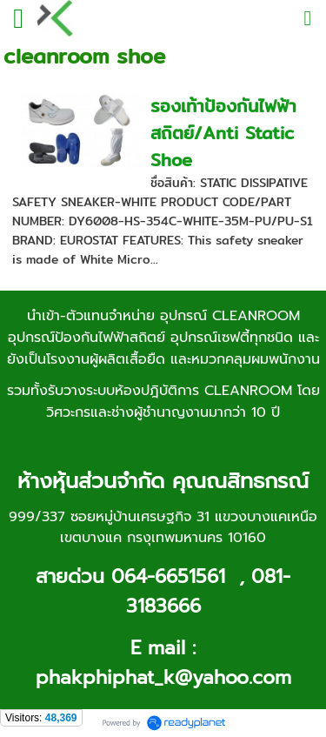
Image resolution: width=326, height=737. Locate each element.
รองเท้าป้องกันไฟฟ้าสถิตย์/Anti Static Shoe (223, 132)
